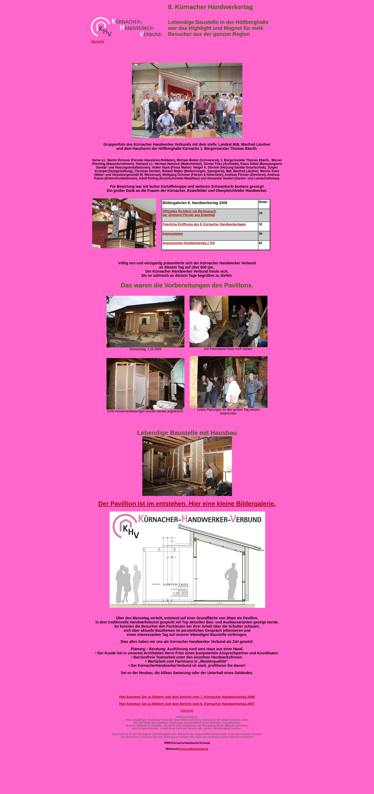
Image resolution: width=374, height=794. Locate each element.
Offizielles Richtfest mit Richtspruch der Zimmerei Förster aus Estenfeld (189, 213)
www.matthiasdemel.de (194, 749)
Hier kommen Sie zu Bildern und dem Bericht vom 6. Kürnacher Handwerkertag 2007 (187, 704)
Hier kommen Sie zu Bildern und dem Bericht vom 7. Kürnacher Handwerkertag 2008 (187, 697)
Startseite (97, 41)
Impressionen (173, 233)
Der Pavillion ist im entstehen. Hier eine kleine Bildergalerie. (187, 503)
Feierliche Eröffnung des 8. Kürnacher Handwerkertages (204, 224)
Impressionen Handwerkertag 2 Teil (189, 243)
